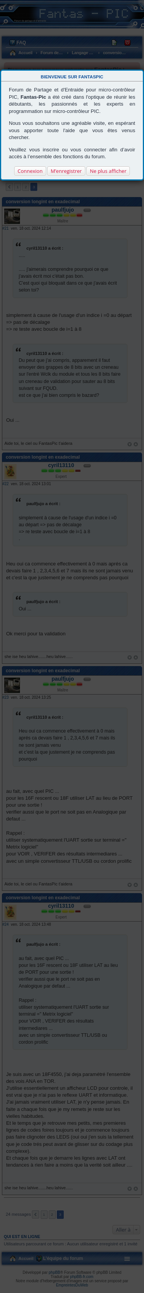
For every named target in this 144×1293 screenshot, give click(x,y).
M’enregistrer (66, 170)
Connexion (30, 170)
